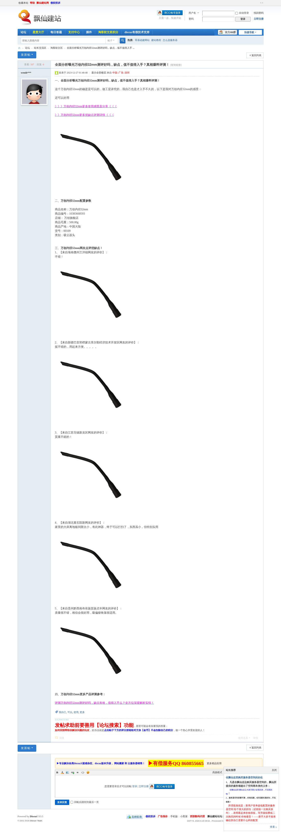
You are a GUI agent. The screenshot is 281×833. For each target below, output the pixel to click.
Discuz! (34, 816)
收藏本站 (23, 2)
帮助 (32, 2)
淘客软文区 (56, 47)
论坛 (23, 32)
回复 (61, 738)
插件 (89, 32)
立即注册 (259, 18)
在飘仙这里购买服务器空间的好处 (244, 777)
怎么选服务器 (170, 40)
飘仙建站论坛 (19, 48)
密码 (191, 18)
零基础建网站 (142, 40)
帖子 (110, 40)
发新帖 (26, 54)
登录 (134, 786)
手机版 (174, 816)
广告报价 (163, 816)
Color (62, 772)
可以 (69, 712)
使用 (76, 712)
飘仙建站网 (42, 2)
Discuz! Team (36, 820)
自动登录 (242, 12)
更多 (82, 712)
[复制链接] (176, 64)
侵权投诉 (55, 2)
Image (67, 772)
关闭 (274, 770)
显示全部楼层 (98, 72)
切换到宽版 (262, 3)
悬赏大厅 (38, 32)
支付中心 (74, 32)
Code (83, 772)
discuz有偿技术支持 (137, 32)
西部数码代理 (197, 816)
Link (73, 772)
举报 (255, 738)
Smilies (88, 772)
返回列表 (256, 55)
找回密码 (259, 12)
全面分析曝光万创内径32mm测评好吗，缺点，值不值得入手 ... (101, 47)
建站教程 (156, 40)
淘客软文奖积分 (108, 32)
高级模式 (217, 772)
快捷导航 (249, 32)
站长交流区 (40, 47)
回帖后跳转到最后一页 (85, 802)
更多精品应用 (214, 763)
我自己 (62, 712)
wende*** (26, 72)
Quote (78, 772)
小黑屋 (184, 816)
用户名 (192, 12)
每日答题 (56, 32)
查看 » (273, 826)
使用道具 (243, 738)
